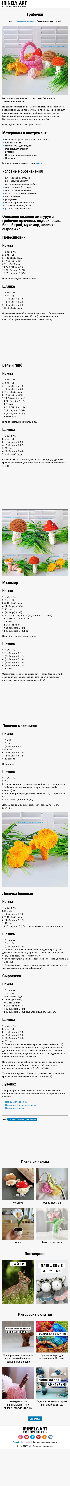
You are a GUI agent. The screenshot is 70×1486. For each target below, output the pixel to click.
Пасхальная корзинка (16, 1102)
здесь (39, 163)
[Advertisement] (35, 342)
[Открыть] (65, 4)
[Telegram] (32, 1437)
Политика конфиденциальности (45, 1442)
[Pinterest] (38, 1437)
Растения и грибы (16, 1119)
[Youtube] (26, 1437)
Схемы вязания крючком (14, 4)
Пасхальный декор (15, 1108)
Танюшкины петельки (25, 21)
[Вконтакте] (50, 1437)
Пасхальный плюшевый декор (21, 1105)
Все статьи (35, 1419)
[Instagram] (20, 1437)
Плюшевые (31, 1119)
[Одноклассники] (44, 1437)
